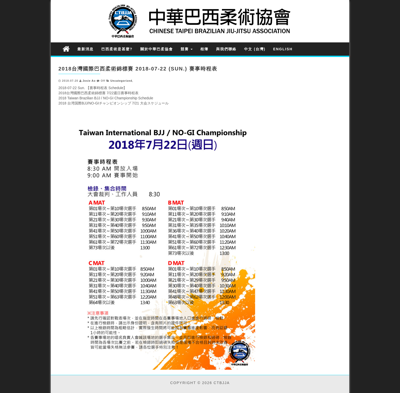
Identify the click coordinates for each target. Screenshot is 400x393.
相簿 (204, 49)
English (283, 49)
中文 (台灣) (254, 49)
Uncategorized (121, 80)
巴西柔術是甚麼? (117, 49)
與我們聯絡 (226, 49)
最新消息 (85, 49)
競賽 (187, 49)
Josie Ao (88, 80)
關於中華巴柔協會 (156, 49)
